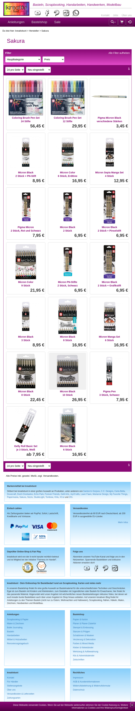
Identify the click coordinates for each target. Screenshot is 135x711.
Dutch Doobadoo (25, 494)
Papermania (12, 497)
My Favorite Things (118, 494)
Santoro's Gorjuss (91, 491)
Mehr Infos (123, 522)
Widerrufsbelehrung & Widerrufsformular (91, 686)
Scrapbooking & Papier (17, 619)
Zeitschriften (78, 659)
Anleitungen (16, 22)
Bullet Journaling (14, 627)
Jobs (115, 15)
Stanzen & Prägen (81, 631)
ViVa (56, 497)
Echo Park (39, 494)
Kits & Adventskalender (83, 655)
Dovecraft (11, 494)
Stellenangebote (14, 686)
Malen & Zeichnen (15, 623)
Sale (57, 22)
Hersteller (34, 30)
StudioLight (39, 497)
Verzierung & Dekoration (84, 639)
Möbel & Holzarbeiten (17, 639)
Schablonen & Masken (83, 635)
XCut (62, 497)
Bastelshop (39, 22)
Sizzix (30, 497)
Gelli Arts (65, 494)
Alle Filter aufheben (119, 53)
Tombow (49, 497)
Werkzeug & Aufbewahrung (85, 651)
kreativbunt (21, 30)
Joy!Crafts (75, 494)
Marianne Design (100, 494)
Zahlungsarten (13, 698)
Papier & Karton (80, 619)
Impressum (78, 677)
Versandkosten (50, 476)
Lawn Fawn (86, 494)
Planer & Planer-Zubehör (84, 623)
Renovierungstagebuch (17, 643)
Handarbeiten (13, 635)
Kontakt (105, 15)
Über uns (127, 15)
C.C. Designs (107, 491)
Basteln (10, 631)
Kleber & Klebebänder (83, 647)
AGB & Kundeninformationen (86, 681)
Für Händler (12, 681)
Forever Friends (52, 494)
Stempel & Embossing (83, 627)
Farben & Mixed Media (83, 643)
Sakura (23, 497)
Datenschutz (79, 690)
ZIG (70, 497)
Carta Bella (119, 491)
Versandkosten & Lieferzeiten (20, 694)
